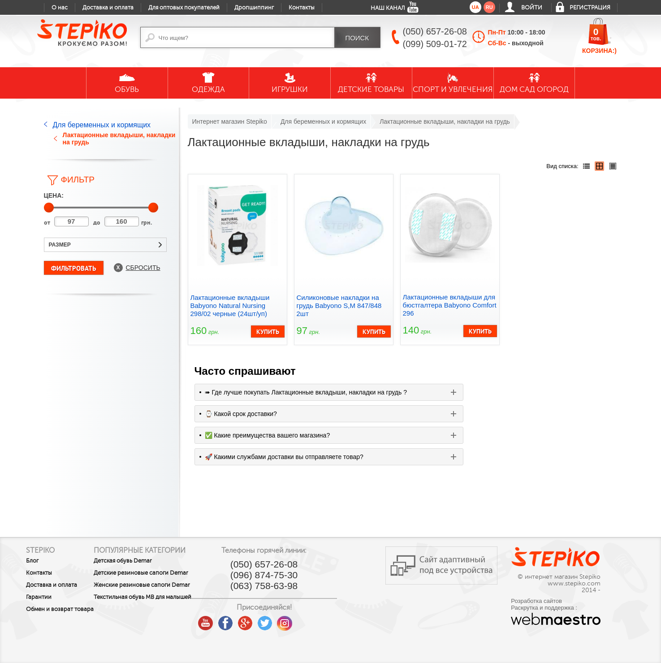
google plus (288, 623)
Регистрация (590, 7)
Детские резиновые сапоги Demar (153, 576)
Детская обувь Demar (145, 561)
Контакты (302, 7)
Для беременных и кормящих (102, 125)
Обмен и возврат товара (49, 612)
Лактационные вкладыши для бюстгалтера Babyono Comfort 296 (450, 305)
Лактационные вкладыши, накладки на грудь (119, 138)
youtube (248, 620)
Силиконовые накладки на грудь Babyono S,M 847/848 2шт (339, 305)
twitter (307, 620)
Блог (32, 561)
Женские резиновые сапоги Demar (154, 594)
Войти (531, 7)
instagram (327, 620)
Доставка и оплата (108, 7)
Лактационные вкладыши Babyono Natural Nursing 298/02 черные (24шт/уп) (230, 305)
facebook (268, 620)
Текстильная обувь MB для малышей (151, 613)
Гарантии (39, 597)
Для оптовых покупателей (184, 7)
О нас (60, 7)
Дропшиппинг (254, 7)
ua (475, 7)
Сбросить (143, 267)
